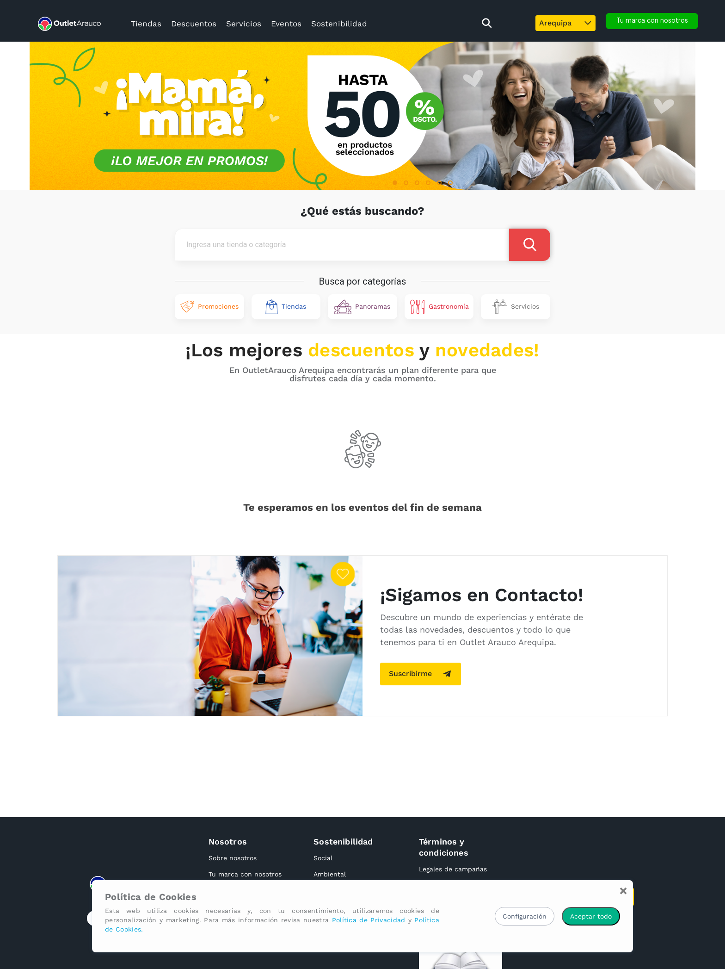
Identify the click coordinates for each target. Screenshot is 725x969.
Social (322, 858)
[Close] (623, 891)
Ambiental (329, 874)
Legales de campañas (453, 869)
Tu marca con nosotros (245, 874)
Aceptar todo (591, 916)
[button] (395, 182)
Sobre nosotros (233, 858)
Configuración (525, 916)
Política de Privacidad (369, 920)
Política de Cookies (151, 897)
